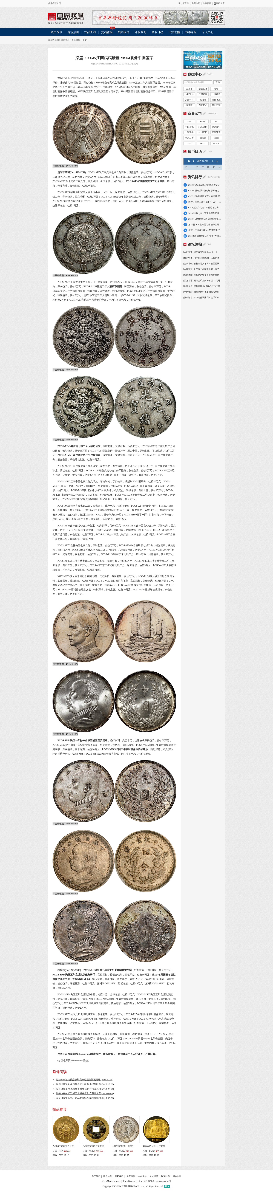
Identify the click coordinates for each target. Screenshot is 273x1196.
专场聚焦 (76, 40)
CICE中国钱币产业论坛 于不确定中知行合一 (205, 190)
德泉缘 (203, 138)
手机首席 (219, 3)
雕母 (216, 89)
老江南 (189, 105)
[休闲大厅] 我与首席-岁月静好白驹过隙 (201, 286)
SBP (189, 121)
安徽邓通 (216, 132)
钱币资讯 (56, 32)
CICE (59, 23)
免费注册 (196, 3)
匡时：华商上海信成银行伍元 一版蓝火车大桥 (205, 202)
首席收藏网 (53, 40)
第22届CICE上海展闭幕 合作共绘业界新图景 (205, 224)
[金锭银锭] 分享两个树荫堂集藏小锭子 (201, 269)
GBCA (216, 143)
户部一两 (189, 99)
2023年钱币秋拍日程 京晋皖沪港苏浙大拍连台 (205, 219)
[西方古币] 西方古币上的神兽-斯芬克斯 (201, 280)
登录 (187, 3)
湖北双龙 (203, 105)
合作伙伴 (142, 1176)
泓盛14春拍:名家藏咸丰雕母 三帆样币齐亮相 (85, 1088)
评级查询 (140, 32)
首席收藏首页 (54, 3)
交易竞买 (108, 31)
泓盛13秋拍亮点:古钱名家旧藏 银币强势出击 (85, 1084)
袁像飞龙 (216, 99)
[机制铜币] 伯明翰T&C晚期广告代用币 (201, 258)
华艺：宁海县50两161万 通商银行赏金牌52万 (205, 230)
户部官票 (203, 94)
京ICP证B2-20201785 (111, 1181)
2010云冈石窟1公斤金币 (154, 1146)
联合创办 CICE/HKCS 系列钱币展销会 (66, 16)
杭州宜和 (203, 132)
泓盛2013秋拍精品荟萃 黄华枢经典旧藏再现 (84, 1079)
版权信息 (107, 1176)
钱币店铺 (123, 32)
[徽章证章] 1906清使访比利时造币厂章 (201, 297)
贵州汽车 (216, 105)
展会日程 (157, 32)
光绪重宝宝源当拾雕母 (93, 1146)
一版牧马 (216, 94)
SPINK (203, 121)
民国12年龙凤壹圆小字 (63, 1146)
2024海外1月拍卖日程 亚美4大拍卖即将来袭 (205, 236)
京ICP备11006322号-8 (132, 1181)
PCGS (202, 143)
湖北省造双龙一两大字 (123, 1146)
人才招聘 (154, 1176)
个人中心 (207, 32)
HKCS (65, 23)
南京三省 (189, 138)
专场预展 (73, 32)
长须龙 (203, 99)
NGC (189, 143)
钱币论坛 (191, 32)
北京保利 (203, 127)
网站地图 (177, 1176)
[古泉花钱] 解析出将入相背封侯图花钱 (201, 263)
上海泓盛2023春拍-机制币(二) (111, 78)
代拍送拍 (174, 32)
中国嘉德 (189, 127)
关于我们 (96, 1176)
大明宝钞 (189, 94)
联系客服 (207, 3)
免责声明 (131, 1176)
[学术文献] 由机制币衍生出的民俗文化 (201, 292)
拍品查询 (90, 32)
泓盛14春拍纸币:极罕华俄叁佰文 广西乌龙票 (85, 1093)
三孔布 (189, 89)
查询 (217, 82)
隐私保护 (119, 1176)
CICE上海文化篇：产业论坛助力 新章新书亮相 (205, 207)
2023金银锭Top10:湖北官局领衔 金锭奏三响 (205, 185)
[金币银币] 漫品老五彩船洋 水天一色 (200, 252)
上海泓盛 (189, 132)
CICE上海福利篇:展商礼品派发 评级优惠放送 (205, 196)
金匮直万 (203, 89)
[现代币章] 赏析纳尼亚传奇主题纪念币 (201, 275)
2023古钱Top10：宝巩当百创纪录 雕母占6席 (205, 213)
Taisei (216, 138)
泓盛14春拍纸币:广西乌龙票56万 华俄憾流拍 (85, 1098)
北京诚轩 (216, 127)
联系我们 (165, 1176)
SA (216, 121)
